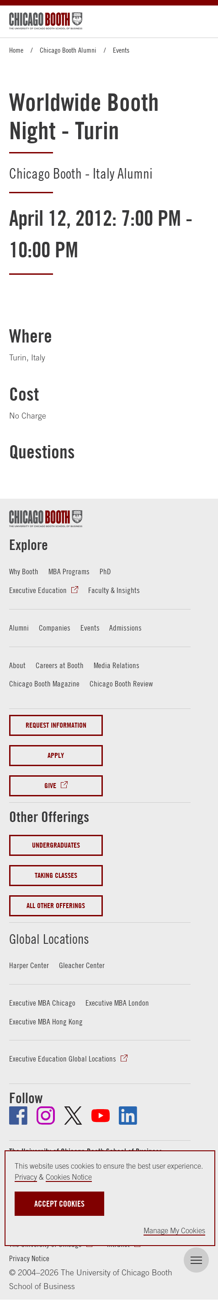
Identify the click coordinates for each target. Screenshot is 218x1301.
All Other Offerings (56, 904)
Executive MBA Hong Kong (46, 1021)
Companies (54, 627)
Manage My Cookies (174, 1230)
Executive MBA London (117, 1002)
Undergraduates (56, 844)
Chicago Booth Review (121, 683)
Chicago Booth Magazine (44, 683)
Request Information (56, 724)
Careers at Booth (60, 665)
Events (121, 50)
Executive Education (38, 590)
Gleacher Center (82, 965)
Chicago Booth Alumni (68, 50)
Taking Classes (56, 874)
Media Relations (116, 665)
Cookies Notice (69, 1177)
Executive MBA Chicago (42, 1002)
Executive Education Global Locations (62, 1058)
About (17, 665)
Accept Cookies (59, 1203)
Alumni (19, 627)
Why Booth (23, 571)
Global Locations (56, 937)
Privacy (26, 1177)
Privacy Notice (29, 1258)
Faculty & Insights (114, 590)
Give (50, 785)
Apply (56, 755)
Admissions (125, 627)
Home (16, 50)
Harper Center (29, 965)
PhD (105, 571)
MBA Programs (69, 571)
